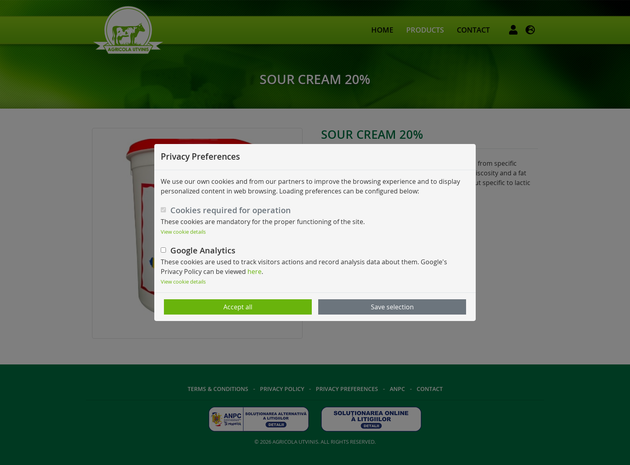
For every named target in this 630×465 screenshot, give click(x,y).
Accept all (237, 306)
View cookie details (183, 231)
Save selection (392, 306)
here (255, 271)
